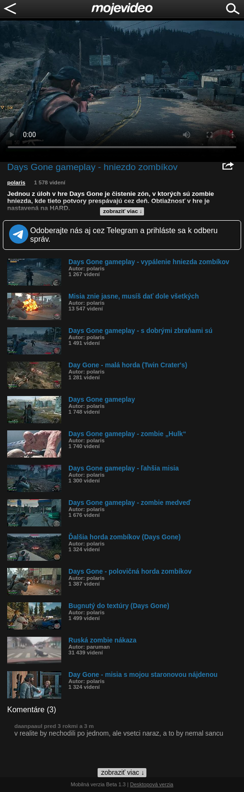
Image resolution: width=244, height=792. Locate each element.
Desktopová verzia (152, 784)
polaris (16, 182)
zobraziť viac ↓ (123, 211)
